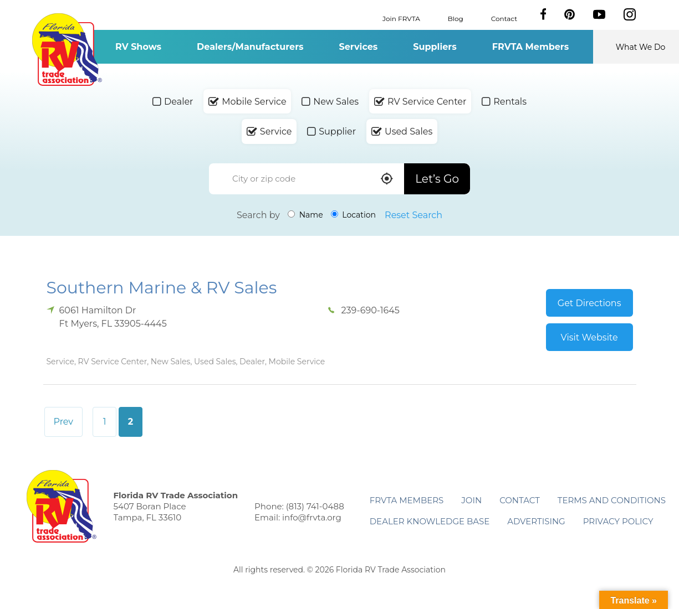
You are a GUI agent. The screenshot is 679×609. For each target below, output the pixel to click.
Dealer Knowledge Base (429, 521)
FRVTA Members (530, 47)
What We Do (641, 47)
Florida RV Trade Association (67, 49)
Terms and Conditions (612, 500)
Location (353, 215)
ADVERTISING (536, 521)
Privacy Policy (618, 521)
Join (471, 500)
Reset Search (413, 215)
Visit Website (589, 337)
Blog (455, 18)
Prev (64, 421)
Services (358, 47)
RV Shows (138, 47)
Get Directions (589, 303)
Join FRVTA (401, 18)
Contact (504, 18)
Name (305, 215)
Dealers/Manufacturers (250, 47)
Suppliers (434, 47)
